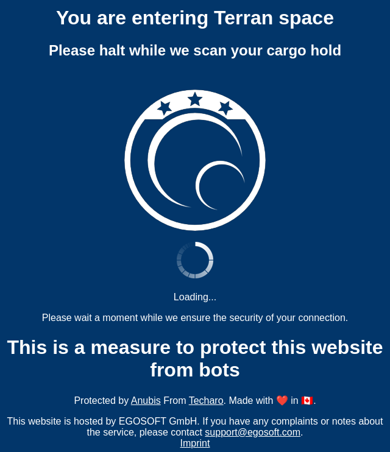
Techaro (206, 400)
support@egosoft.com (252, 432)
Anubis (146, 400)
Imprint (195, 443)
